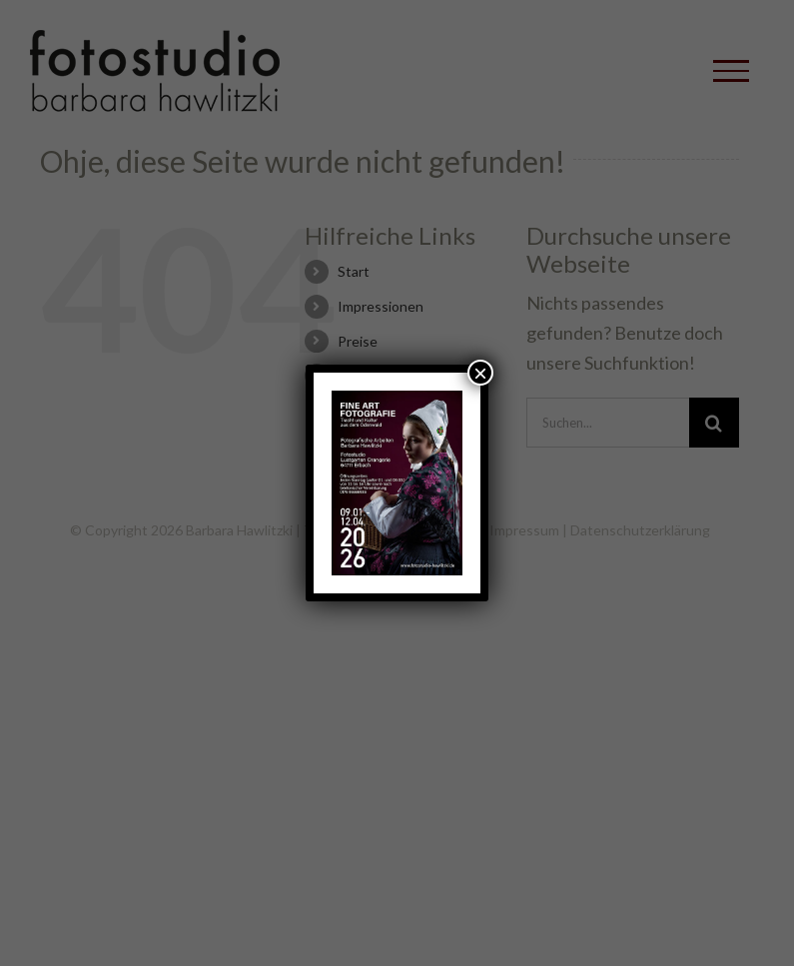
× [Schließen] (480, 373)
